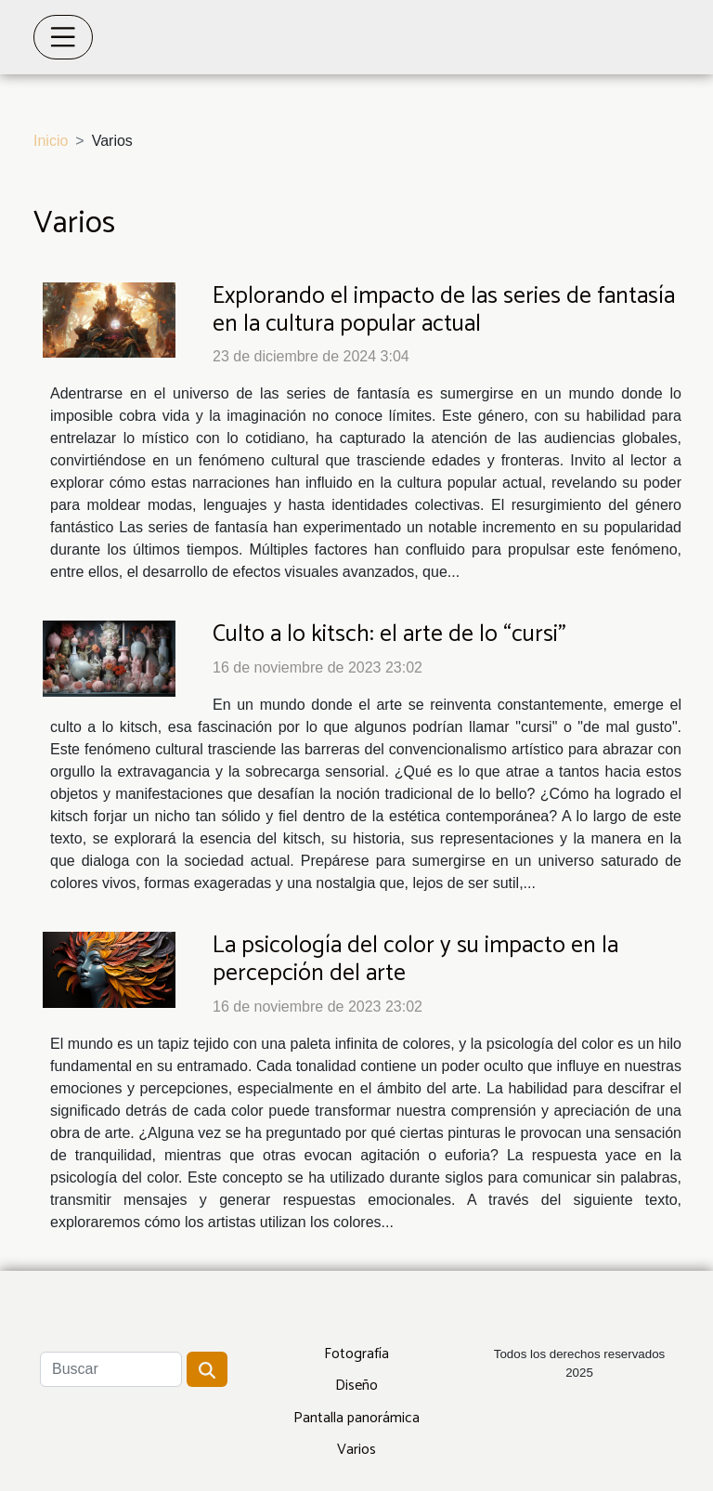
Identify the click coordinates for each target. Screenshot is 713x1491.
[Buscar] (111, 1369)
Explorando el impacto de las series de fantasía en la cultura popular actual (444, 310)
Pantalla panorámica (356, 1418)
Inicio (50, 141)
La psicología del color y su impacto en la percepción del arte (415, 959)
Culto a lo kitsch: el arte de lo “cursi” (389, 634)
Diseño (356, 1385)
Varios (356, 1449)
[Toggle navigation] (63, 37)
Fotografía (356, 1354)
